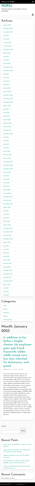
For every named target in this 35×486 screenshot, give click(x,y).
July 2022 (6, 109)
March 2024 (7, 63)
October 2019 (7, 200)
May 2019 (6, 214)
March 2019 (6, 221)
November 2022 (8, 98)
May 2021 (6, 144)
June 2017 (6, 291)
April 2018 (6, 256)
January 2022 (7, 126)
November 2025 (8, 32)
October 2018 (7, 235)
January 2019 (7, 225)
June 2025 (6, 39)
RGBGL (7, 5)
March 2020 (7, 190)
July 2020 (6, 176)
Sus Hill (26, 484)
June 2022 (6, 112)
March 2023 (7, 88)
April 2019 (6, 218)
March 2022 (7, 119)
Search (3, 426)
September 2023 (8, 70)
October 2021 (7, 130)
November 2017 (8, 274)
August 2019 (7, 207)
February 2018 (7, 263)
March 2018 (6, 260)
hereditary (6, 312)
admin (21, 369)
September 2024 (8, 49)
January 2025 (7, 42)
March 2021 (6, 151)
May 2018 (6, 253)
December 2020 (8, 161)
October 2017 (7, 277)
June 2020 (6, 179)
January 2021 (7, 158)
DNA (4, 305)
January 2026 (7, 25)
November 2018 (8, 232)
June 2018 (6, 249)
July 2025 (6, 35)
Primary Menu (33, 14)
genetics (5, 309)
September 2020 (8, 169)
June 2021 (6, 140)
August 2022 (7, 105)
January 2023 (7, 91)
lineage (5, 316)
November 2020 (8, 165)
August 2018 (7, 242)
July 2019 (6, 211)
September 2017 (8, 281)
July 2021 (6, 137)
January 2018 (7, 267)
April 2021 (6, 147)
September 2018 (8, 239)
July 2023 (6, 74)
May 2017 (6, 295)
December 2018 (7, 228)
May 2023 (6, 81)
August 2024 (7, 53)
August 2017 (6, 284)
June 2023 (6, 77)
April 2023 (6, 84)
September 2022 (8, 102)
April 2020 (6, 186)
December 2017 (7, 270)
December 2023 (8, 67)
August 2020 (7, 172)
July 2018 (6, 246)
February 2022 (7, 123)
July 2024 (6, 56)
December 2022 (8, 95)
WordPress (13, 484)
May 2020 (6, 183)
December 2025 (8, 28)
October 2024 (7, 46)
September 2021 (8, 133)
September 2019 (8, 204)
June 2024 (6, 60)
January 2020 (7, 193)
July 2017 (5, 288)
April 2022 (6, 116)
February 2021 (7, 154)
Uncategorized (7, 319)
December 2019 (7, 197)
